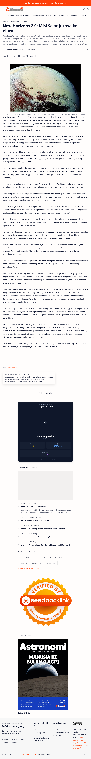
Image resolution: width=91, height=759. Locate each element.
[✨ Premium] (9, 15)
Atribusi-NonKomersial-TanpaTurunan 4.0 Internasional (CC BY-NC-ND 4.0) (80, 742)
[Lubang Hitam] (34, 525)
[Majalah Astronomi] (23, 15)
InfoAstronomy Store (61, 733)
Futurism (15, 367)
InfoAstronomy (59, 730)
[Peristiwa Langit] (38, 15)
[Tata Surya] (33, 542)
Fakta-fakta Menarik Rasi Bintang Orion (37, 537)
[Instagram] (5, 739)
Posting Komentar (45, 393)
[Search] (87, 9)
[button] (84, 9)
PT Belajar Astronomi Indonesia (25, 754)
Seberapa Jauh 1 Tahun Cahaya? (34, 506)
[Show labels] (29, 568)
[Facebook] (14, 742)
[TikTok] (22, 739)
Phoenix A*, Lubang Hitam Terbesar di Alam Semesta (43, 528)
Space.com (10, 367)
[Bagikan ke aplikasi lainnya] (35, 56)
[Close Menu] (88, 3)
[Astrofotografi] (64, 15)
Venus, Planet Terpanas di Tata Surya (36, 520)
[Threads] (6, 742)
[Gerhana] (74, 15)
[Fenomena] (39, 558)
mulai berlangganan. (58, 3)
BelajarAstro (58, 735)
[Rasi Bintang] (33, 534)
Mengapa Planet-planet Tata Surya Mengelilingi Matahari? (45, 545)
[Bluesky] (15, 739)
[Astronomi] (32, 503)
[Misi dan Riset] (51, 15)
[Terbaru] (24, 558)
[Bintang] (51, 563)
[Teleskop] (83, 15)
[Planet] (40, 517)
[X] (11, 739)
